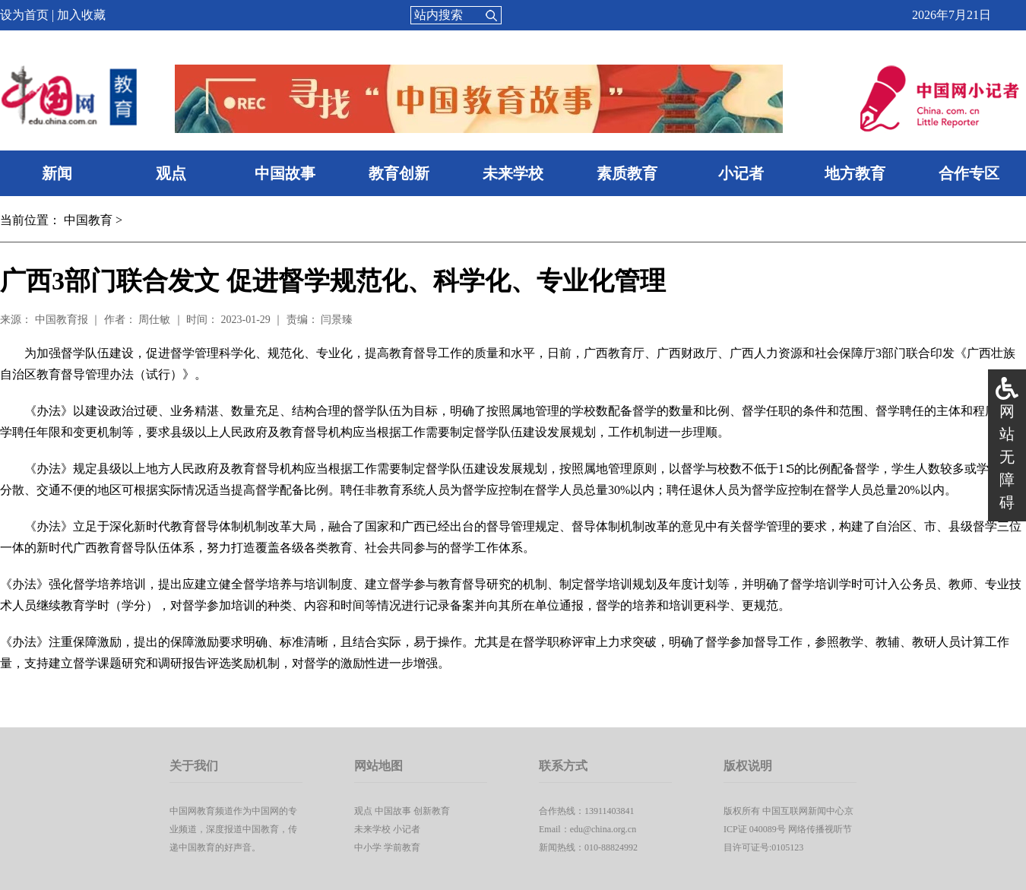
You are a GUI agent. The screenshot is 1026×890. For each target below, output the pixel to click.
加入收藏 (81, 14)
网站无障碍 (1007, 457)
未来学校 (513, 173)
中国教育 (88, 220)
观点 (171, 173)
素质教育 (627, 173)
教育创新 (399, 173)
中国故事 (285, 173)
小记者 (741, 173)
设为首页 (24, 14)
